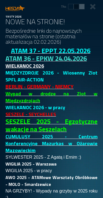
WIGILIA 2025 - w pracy (28, 170)
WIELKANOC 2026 (24, 66)
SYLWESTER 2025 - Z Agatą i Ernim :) (43, 157)
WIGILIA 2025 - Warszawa (31, 164)
